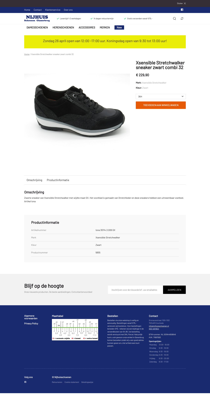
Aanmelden (174, 289)
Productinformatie (58, 180)
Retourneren (57, 382)
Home (27, 9)
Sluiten (181, 3)
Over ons (68, 9)
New (119, 27)
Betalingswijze (87, 382)
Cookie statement (72, 382)
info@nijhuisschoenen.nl (159, 326)
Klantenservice (52, 9)
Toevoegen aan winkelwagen (160, 105)
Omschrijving (34, 180)
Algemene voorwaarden (30, 317)
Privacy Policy (31, 323)
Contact (38, 9)
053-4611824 (154, 329)
